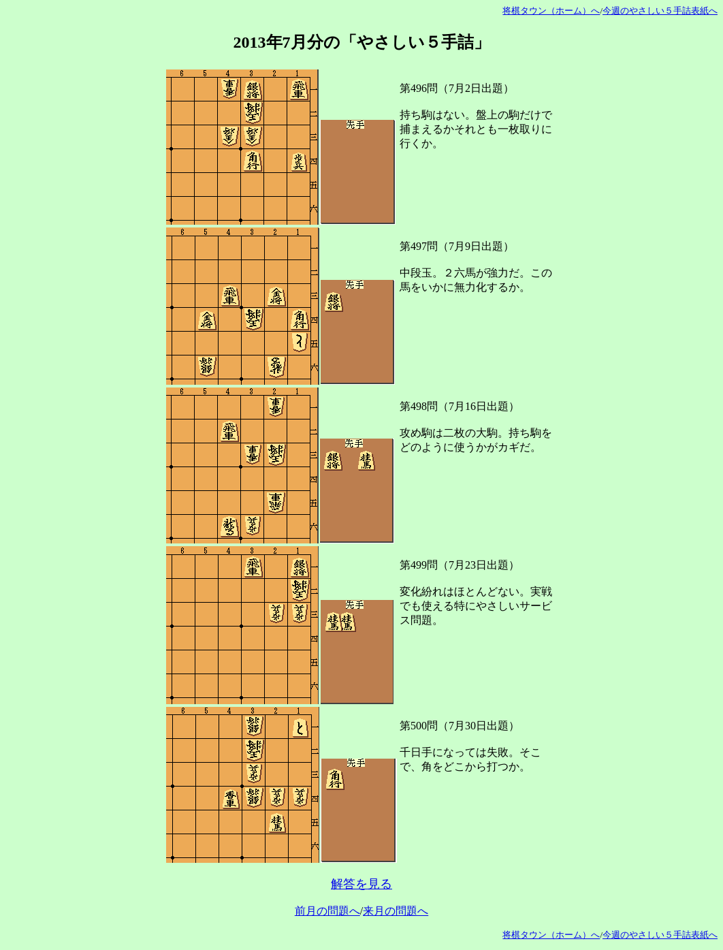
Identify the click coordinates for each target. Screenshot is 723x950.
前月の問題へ (327, 911)
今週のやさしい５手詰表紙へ (660, 11)
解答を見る (361, 884)
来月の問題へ (395, 911)
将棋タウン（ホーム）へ (551, 11)
